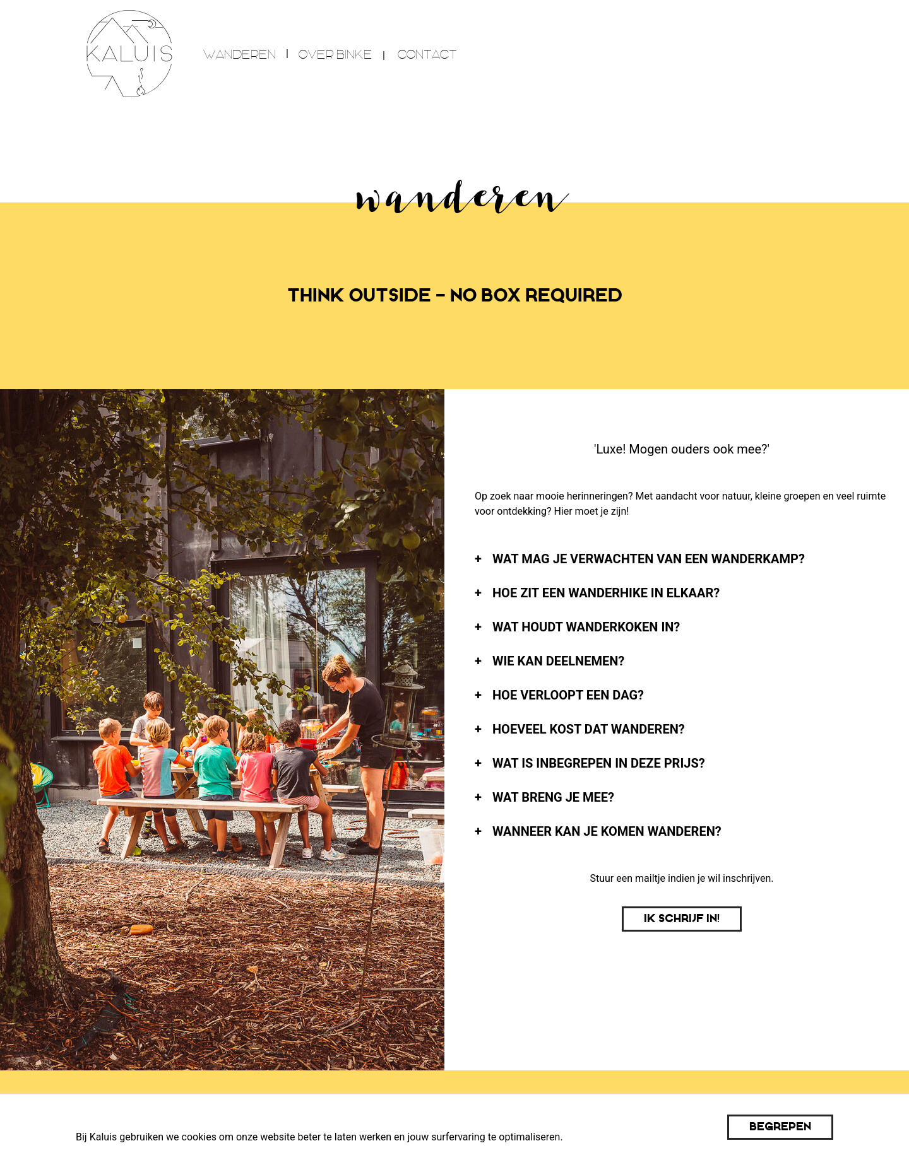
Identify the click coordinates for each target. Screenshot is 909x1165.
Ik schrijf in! (682, 918)
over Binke (335, 54)
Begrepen (780, 1127)
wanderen (239, 54)
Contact (427, 54)
